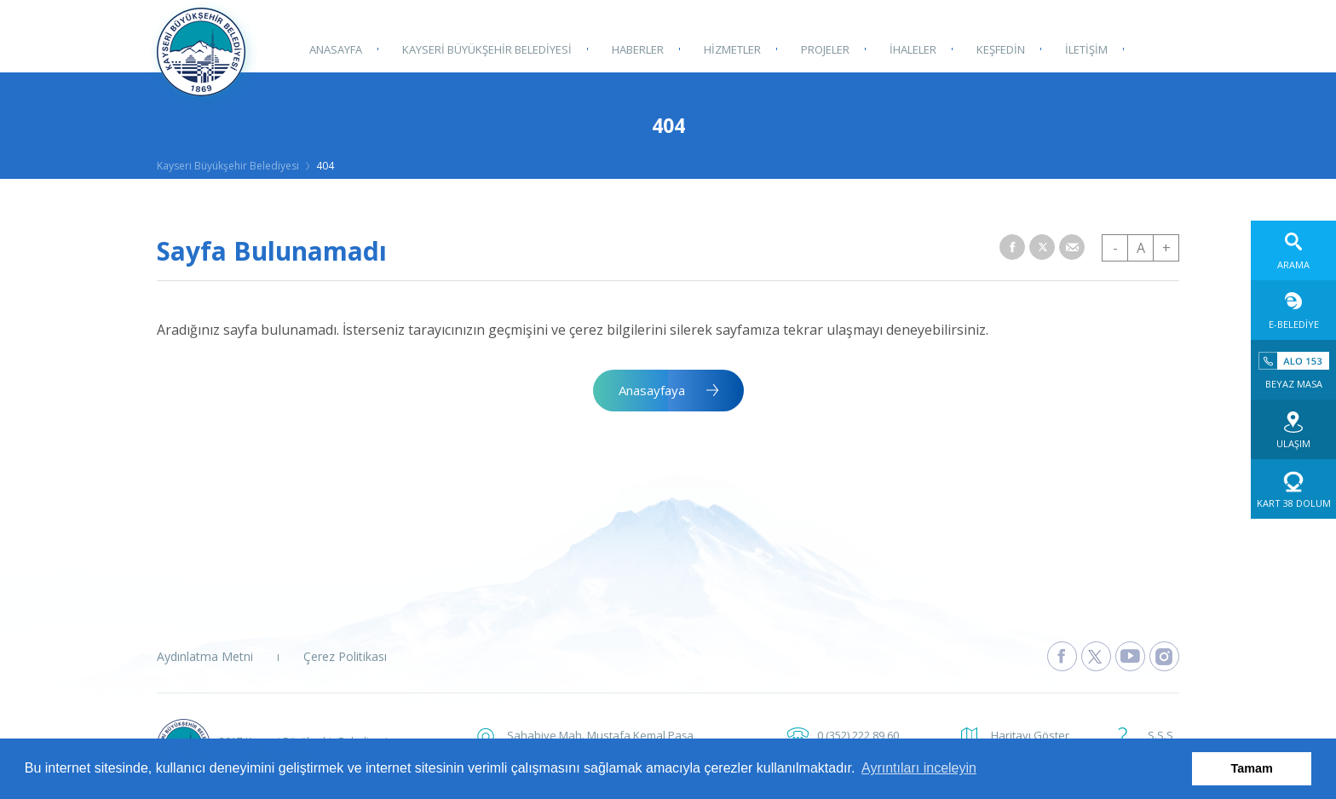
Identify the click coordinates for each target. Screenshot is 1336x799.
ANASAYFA (334, 48)
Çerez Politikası (345, 656)
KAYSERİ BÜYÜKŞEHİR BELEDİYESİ (485, 48)
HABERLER (635, 48)
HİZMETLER (728, 48)
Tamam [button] (1252, 768)
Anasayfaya (652, 390)
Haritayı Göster (1030, 735)
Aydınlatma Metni (205, 656)
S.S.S (1160, 735)
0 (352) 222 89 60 (858, 735)
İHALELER (907, 48)
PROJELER (821, 48)
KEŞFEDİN (994, 48)
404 (325, 165)
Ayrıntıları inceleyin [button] (918, 768)
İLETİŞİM (1079, 48)
